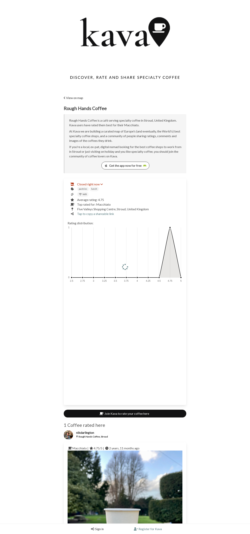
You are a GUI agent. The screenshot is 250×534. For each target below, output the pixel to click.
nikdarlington (85, 432)
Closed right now (90, 184)
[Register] (148, 529)
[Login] (96, 529)
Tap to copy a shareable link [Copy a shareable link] (95, 214)
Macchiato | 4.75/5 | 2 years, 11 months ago (103, 448)
